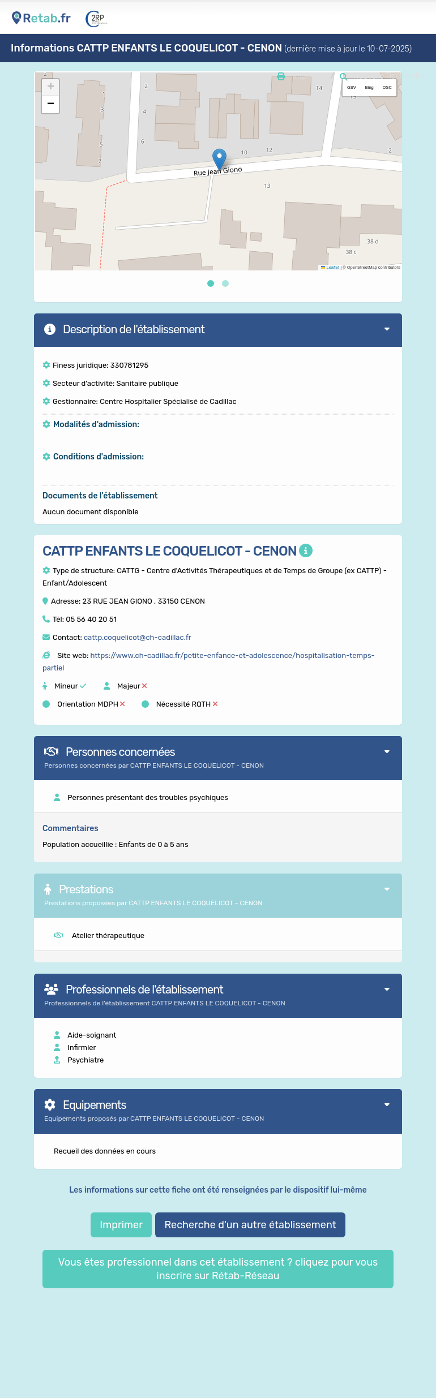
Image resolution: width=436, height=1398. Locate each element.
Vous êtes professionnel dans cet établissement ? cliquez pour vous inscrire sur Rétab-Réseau (218, 1269)
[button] (219, 159)
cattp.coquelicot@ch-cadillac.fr (137, 637)
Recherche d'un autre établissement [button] (250, 1225)
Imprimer (121, 1225)
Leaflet (330, 267)
